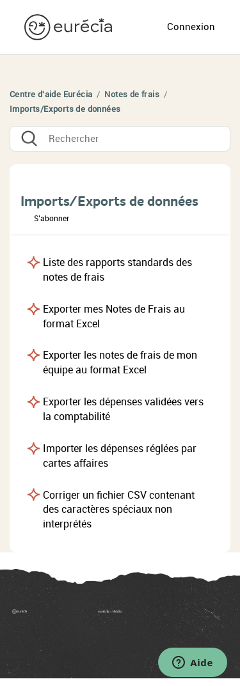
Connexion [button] (191, 27)
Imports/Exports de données (65, 109)
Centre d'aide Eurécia (51, 94)
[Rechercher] (120, 139)
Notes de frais (131, 94)
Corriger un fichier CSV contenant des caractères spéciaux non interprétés (119, 510)
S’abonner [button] (51, 218)
